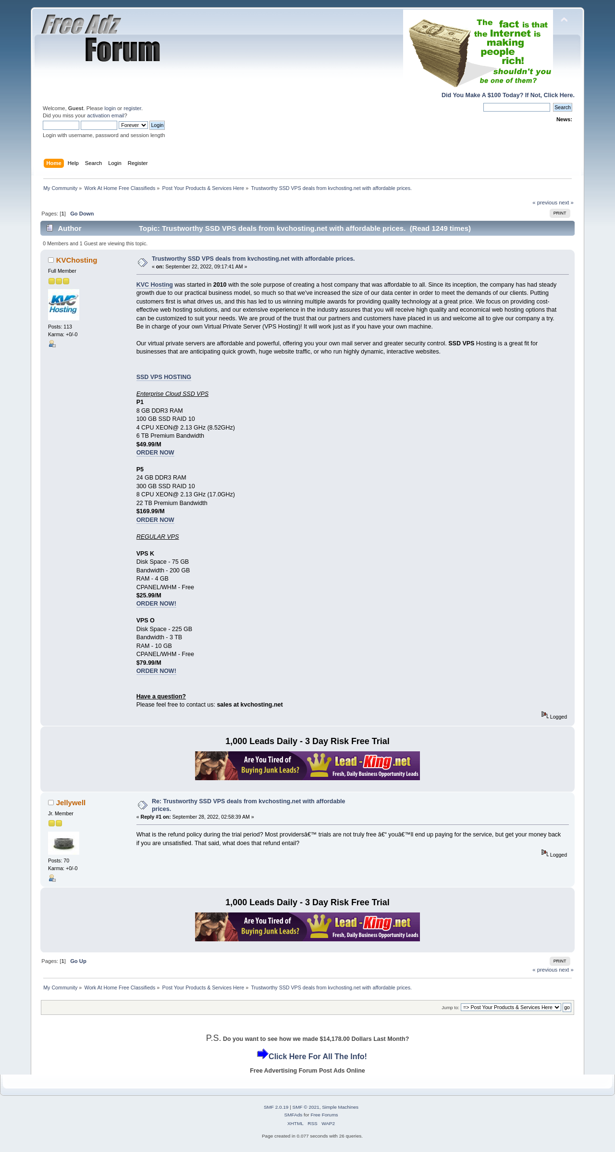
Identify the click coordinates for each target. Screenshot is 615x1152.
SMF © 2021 (306, 1107)
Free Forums (324, 1114)
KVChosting (77, 260)
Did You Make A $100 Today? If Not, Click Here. (508, 95)
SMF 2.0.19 (276, 1107)
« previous (544, 202)
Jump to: (450, 1007)
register (132, 108)
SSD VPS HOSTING (163, 377)
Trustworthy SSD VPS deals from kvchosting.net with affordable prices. (253, 258)
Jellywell (71, 802)
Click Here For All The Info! (318, 1056)
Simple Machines (340, 1107)
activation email (105, 115)
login (110, 108)
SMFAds (293, 1114)
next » (566, 202)
